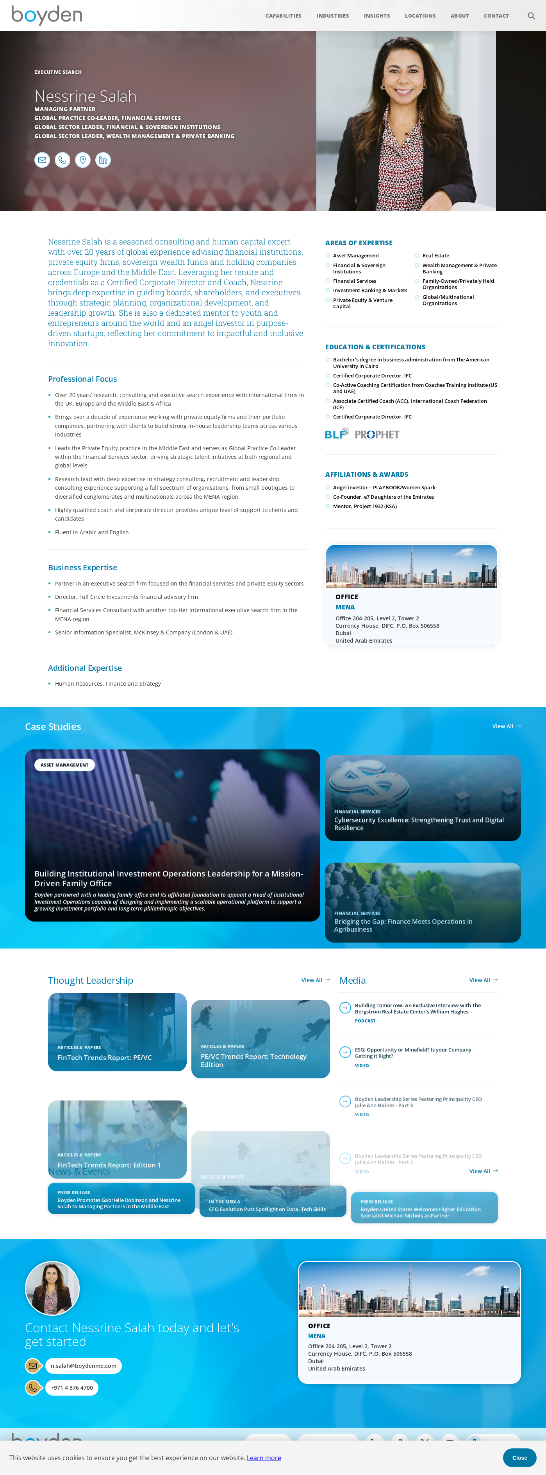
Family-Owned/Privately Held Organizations (458, 284)
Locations (420, 15)
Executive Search (58, 72)
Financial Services (151, 118)
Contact (496, 15)
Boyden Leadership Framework (335, 432)
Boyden (47, 15)
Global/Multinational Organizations (448, 300)
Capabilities (284, 15)
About (460, 15)
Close (519, 1458)
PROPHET (376, 432)
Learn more (264, 1457)
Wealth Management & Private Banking (170, 136)
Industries (332, 15)
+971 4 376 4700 (72, 1387)
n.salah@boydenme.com (83, 1365)
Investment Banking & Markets (370, 290)
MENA (345, 607)
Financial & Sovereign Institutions (163, 127)
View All (502, 726)
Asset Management (356, 255)
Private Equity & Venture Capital (363, 303)
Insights (377, 15)
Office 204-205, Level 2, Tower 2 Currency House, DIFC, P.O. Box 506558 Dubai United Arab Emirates (387, 629)
